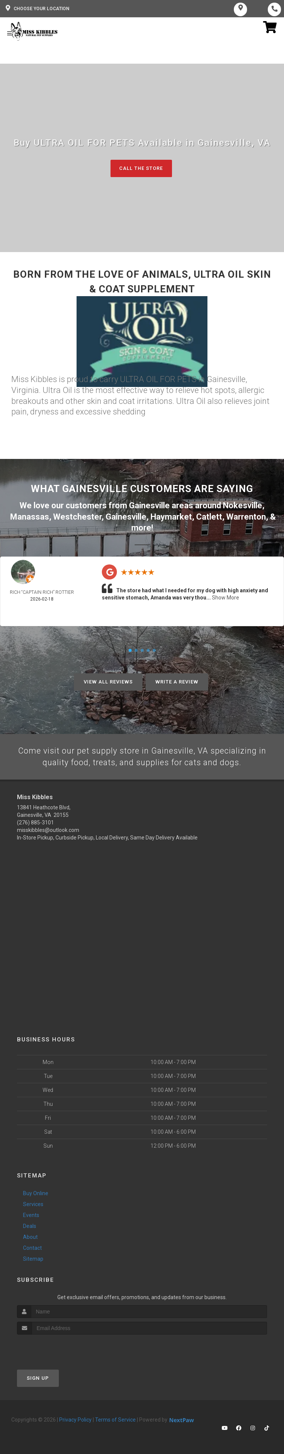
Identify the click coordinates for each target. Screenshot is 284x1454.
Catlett (209, 516)
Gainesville (126, 516)
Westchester (77, 516)
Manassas (29, 516)
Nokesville (242, 506)
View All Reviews (108, 682)
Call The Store (141, 169)
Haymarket (171, 516)
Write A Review (176, 682)
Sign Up (38, 1378)
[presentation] (57, 1349)
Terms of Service (115, 1420)
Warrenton (246, 516)
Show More (225, 597)
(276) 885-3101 (35, 823)
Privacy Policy (75, 1420)
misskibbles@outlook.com (48, 830)
